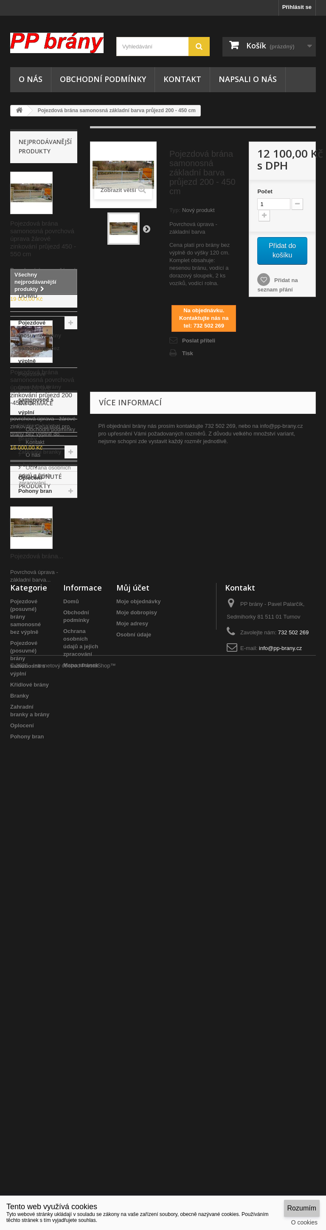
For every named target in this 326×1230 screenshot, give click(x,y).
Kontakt (182, 79)
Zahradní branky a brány (39, 683)
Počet (264, 191)
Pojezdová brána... (36, 935)
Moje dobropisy (136, 1052)
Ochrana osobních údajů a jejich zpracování (45, 817)
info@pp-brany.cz (280, 1088)
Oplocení (30, 702)
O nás (30, 79)
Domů (71, 1041)
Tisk (187, 353)
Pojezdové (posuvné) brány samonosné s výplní (39, 618)
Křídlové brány (37, 650)
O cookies (304, 1222)
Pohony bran (35, 716)
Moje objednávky (138, 1041)
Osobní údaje (133, 1074)
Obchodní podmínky (103, 79)
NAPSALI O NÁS (248, 79)
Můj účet (132, 1027)
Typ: (174, 210)
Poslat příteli (198, 340)
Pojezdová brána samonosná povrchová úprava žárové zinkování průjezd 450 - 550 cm (43, 238)
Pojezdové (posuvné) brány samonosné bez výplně (39, 566)
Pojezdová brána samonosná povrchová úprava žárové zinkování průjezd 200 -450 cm (42, 387)
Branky (27, 663)
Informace (36, 748)
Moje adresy (132, 1063)
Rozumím (301, 1208)
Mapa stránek (80, 1105)
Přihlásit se (297, 7)
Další (146, 228)
